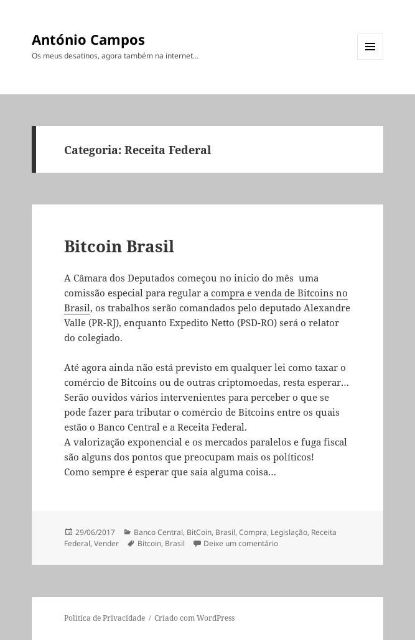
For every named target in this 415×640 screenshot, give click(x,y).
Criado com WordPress (194, 618)
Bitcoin (149, 543)
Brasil (225, 532)
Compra (253, 532)
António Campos (88, 39)
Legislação (289, 532)
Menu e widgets (370, 59)
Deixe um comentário (240, 543)
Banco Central (158, 532)
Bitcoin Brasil (119, 246)
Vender (106, 543)
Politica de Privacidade (104, 618)
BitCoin (199, 532)
